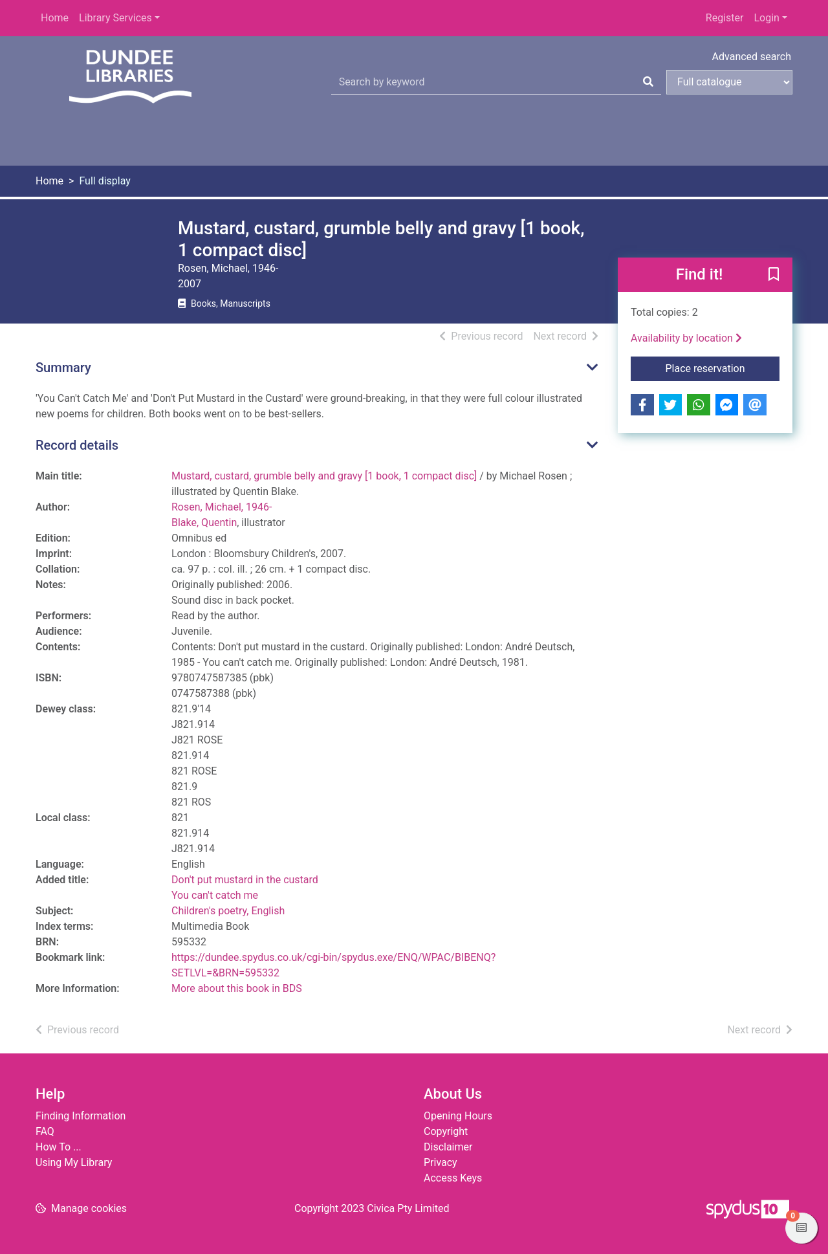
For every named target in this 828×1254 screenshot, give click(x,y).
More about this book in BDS (236, 988)
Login (766, 18)
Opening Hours (458, 1116)
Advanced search (751, 56)
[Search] (648, 82)
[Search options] (729, 82)
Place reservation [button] (723, 367)
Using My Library (74, 1162)
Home (55, 18)
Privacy (440, 1162)
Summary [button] (63, 367)
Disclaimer (448, 1147)
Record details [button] (77, 445)
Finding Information (80, 1116)
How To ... (59, 1147)
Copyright (446, 1131)
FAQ (45, 1131)
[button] (773, 275)
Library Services (115, 18)
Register (725, 18)
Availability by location (686, 338)
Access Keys (453, 1178)
